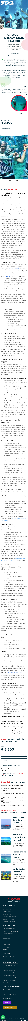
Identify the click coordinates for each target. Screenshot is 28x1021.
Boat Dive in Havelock (9, 970)
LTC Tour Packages (8, 933)
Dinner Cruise (6, 982)
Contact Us (7, 1002)
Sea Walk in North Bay (9, 965)
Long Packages (7, 914)
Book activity (7, 775)
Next (24, 113)
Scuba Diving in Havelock (9, 967)
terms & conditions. (19, 773)
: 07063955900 (7, 989)
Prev (17, 113)
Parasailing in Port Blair (9, 972)
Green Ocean (6, 944)
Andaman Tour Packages (9, 916)
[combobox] (14, 760)
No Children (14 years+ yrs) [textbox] (11, 765)
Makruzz (5, 942)
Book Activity (7, 128)
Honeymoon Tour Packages (10, 931)
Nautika (5, 949)
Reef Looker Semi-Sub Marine (18, 820)
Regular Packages (8, 911)
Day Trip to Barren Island (9, 980)
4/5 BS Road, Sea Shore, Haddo (7, 997)
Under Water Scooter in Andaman (19, 872)
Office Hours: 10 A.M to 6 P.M (11, 994)
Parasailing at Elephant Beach (19, 854)
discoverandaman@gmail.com (11, 992)
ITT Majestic (6, 947)
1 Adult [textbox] (5, 760)
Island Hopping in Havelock (10, 977)
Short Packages (7, 909)
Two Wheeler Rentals (8, 956)
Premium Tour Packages (9, 921)
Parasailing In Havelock (9, 975)
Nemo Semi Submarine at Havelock (19, 837)
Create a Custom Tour (10, 1007)
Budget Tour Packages (9, 919)
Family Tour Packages (9, 928)
